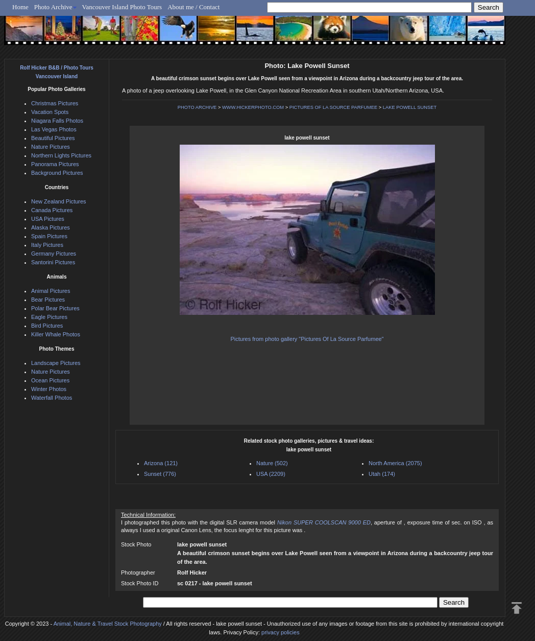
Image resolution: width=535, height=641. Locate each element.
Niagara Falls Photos (57, 121)
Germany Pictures (53, 253)
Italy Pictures (47, 245)
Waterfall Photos (51, 398)
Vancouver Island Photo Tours (122, 7)
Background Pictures (57, 173)
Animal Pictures (50, 291)
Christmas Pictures (54, 103)
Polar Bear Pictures (55, 308)
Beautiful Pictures (53, 138)
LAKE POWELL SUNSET (409, 107)
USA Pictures (47, 219)
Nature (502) (272, 463)
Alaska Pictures (50, 227)
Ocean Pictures (50, 380)
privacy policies (280, 632)
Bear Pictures (48, 299)
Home (20, 7)
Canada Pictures (51, 210)
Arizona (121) (161, 463)
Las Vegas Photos (54, 129)
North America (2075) (395, 463)
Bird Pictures (47, 326)
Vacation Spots (49, 112)
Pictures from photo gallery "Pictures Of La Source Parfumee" (306, 339)
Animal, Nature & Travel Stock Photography (108, 624)
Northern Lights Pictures (61, 155)
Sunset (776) (160, 474)
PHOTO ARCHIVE (197, 107)
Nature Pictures (50, 147)
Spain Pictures (49, 236)
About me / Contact (193, 7)
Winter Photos (48, 389)
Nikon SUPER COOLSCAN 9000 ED (324, 522)
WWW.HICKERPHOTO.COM (253, 107)
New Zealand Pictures (58, 201)
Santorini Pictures (53, 262)
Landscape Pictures (56, 363)
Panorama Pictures (55, 164)
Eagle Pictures (49, 317)
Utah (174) (382, 474)
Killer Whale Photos (55, 334)
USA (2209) (270, 474)
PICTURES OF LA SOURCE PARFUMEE (333, 107)
